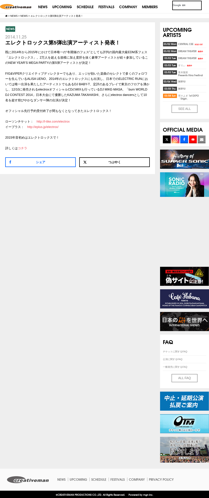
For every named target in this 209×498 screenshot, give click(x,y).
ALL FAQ (184, 378)
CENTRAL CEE (190, 44)
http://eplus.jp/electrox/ (43, 127)
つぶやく (102, 162)
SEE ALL (184, 109)
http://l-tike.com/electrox (53, 121)
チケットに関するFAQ (175, 351)
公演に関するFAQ (172, 359)
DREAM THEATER (191, 51)
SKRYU (181, 81)
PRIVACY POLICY (161, 479)
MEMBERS (150, 6)
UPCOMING (62, 6)
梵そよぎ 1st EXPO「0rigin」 (188, 97)
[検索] (183, 5)
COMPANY (128, 6)
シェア (40, 162)
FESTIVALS (106, 6)
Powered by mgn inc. (141, 495)
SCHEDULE (85, 6)
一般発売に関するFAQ (175, 366)
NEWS (42, 6)
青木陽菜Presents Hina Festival (190, 73)
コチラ (22, 148)
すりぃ (185, 65)
